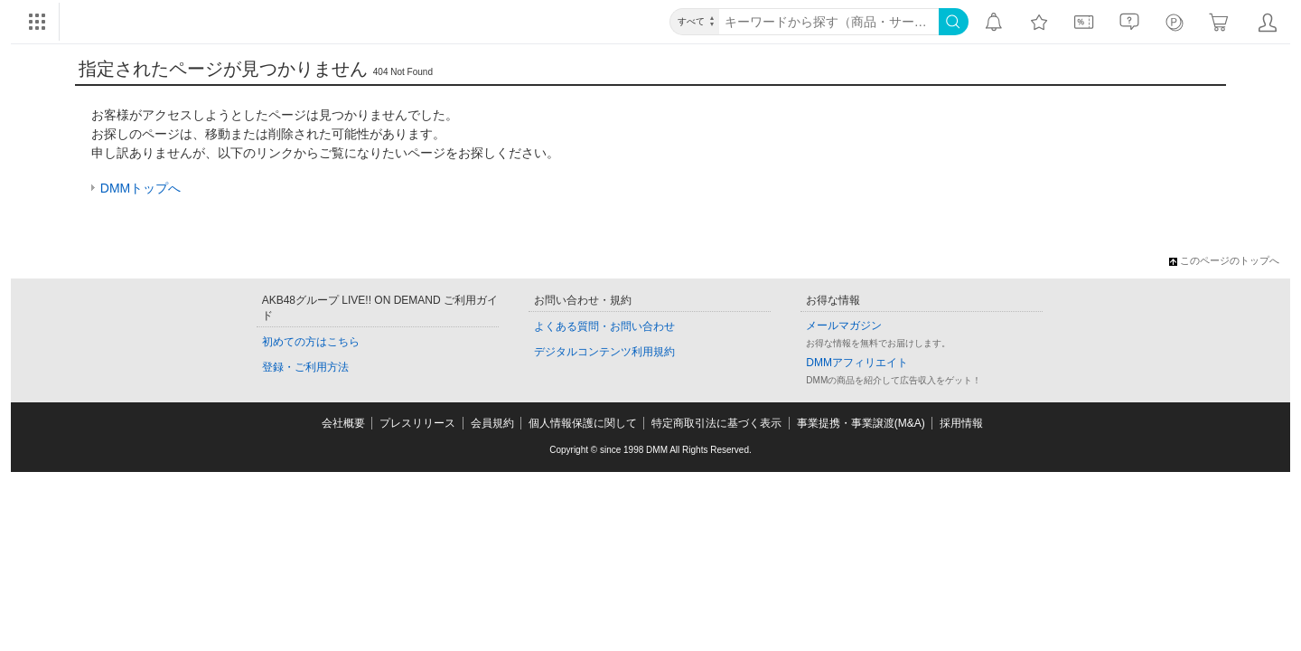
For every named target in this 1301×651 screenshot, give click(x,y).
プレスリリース (417, 423)
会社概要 (343, 423)
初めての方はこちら (311, 341)
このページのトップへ (1224, 260)
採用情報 (961, 423)
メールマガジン (844, 325)
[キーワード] (829, 21)
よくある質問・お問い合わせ (604, 326)
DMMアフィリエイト (857, 362)
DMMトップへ (140, 188)
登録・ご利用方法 (305, 367)
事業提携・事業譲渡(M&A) (861, 423)
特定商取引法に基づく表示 (716, 423)
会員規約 (492, 423)
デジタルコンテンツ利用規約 (604, 351)
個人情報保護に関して (583, 423)
